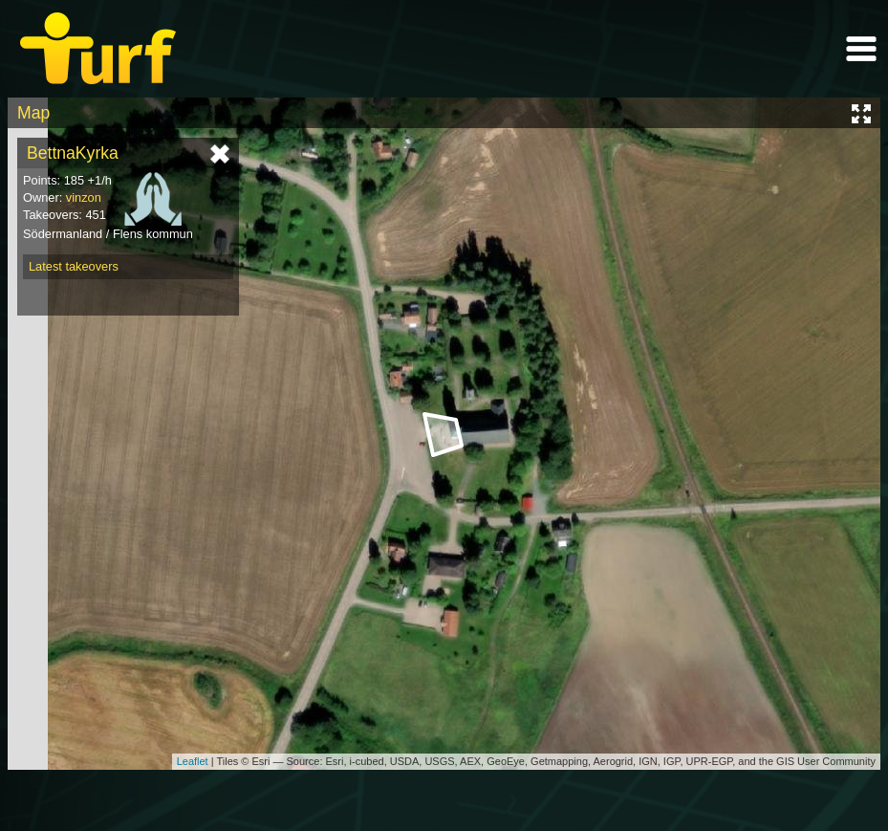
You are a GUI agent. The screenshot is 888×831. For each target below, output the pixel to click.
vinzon (83, 197)
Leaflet (192, 761)
